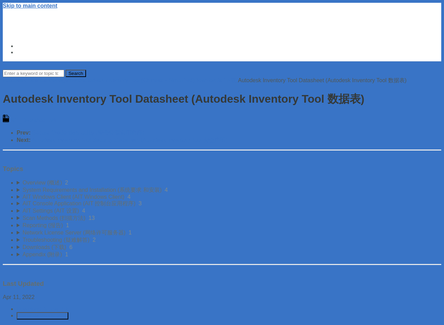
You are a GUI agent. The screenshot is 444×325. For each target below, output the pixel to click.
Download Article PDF (44, 309)
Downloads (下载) (216, 80)
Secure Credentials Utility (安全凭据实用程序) (88, 133)
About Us (29, 52)
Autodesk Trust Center (46, 46)
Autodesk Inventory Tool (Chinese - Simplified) (137, 80)
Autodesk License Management (41, 80)
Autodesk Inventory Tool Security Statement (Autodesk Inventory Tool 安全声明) (130, 140)
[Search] (33, 73)
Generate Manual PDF (42, 315)
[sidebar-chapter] (229, 183)
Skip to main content (30, 6)
